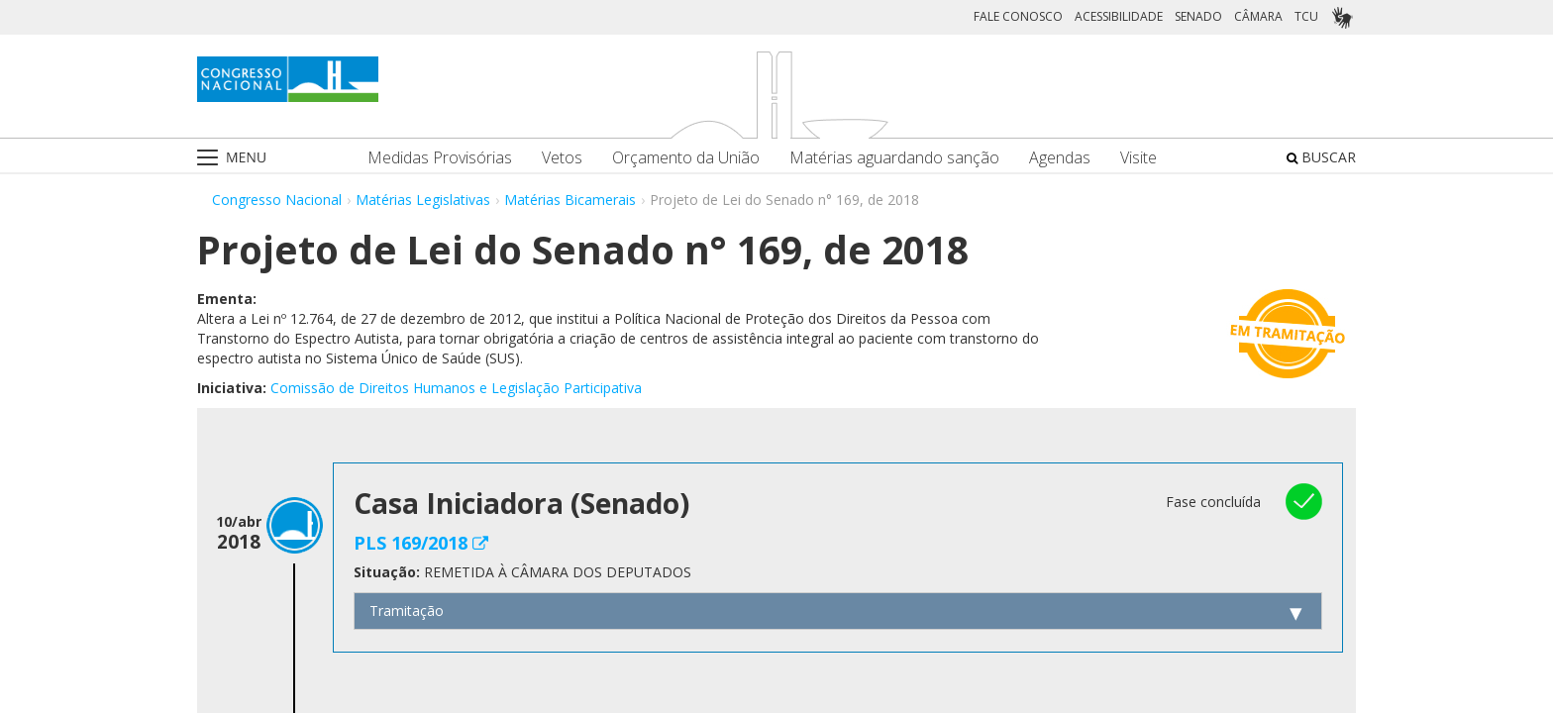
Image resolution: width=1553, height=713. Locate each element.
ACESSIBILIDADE (1119, 16)
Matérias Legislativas (423, 199)
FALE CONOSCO (1018, 16)
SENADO (1198, 16)
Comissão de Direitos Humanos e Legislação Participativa (456, 387)
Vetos (562, 158)
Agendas (1059, 158)
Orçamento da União (686, 158)
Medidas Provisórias (439, 158)
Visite (1138, 158)
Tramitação (406, 610)
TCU (1306, 16)
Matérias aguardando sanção (894, 158)
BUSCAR (1321, 157)
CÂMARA (1258, 16)
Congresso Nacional (277, 199)
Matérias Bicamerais (570, 199)
